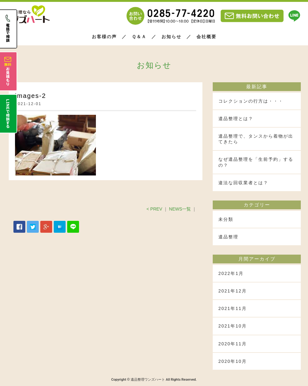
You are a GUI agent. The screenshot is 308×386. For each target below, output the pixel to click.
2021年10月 (232, 325)
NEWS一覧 (180, 208)
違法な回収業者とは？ (243, 182)
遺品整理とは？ (235, 118)
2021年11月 (232, 308)
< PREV (154, 208)
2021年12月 (232, 290)
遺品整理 (228, 236)
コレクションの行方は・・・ (250, 101)
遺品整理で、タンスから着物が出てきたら (255, 139)
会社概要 (206, 36)
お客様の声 (104, 36)
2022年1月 (231, 273)
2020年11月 (232, 343)
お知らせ (171, 36)
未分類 (225, 219)
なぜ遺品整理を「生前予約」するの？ (255, 162)
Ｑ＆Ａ (139, 36)
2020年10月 (232, 361)
